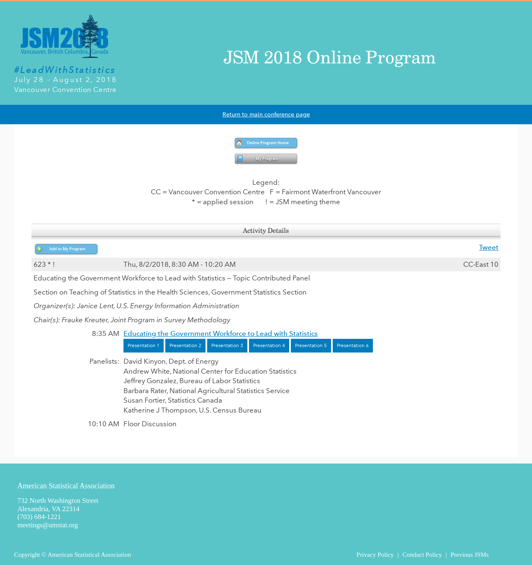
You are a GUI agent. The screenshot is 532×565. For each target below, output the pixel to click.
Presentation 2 (185, 345)
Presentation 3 (227, 345)
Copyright (27, 554)
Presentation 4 (269, 345)
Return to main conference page (266, 114)
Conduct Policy (422, 554)
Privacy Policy (375, 554)
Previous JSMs (469, 554)
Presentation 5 (311, 345)
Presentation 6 (353, 345)
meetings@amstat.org (47, 525)
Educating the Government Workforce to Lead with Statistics (220, 333)
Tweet (488, 247)
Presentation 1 (144, 345)
